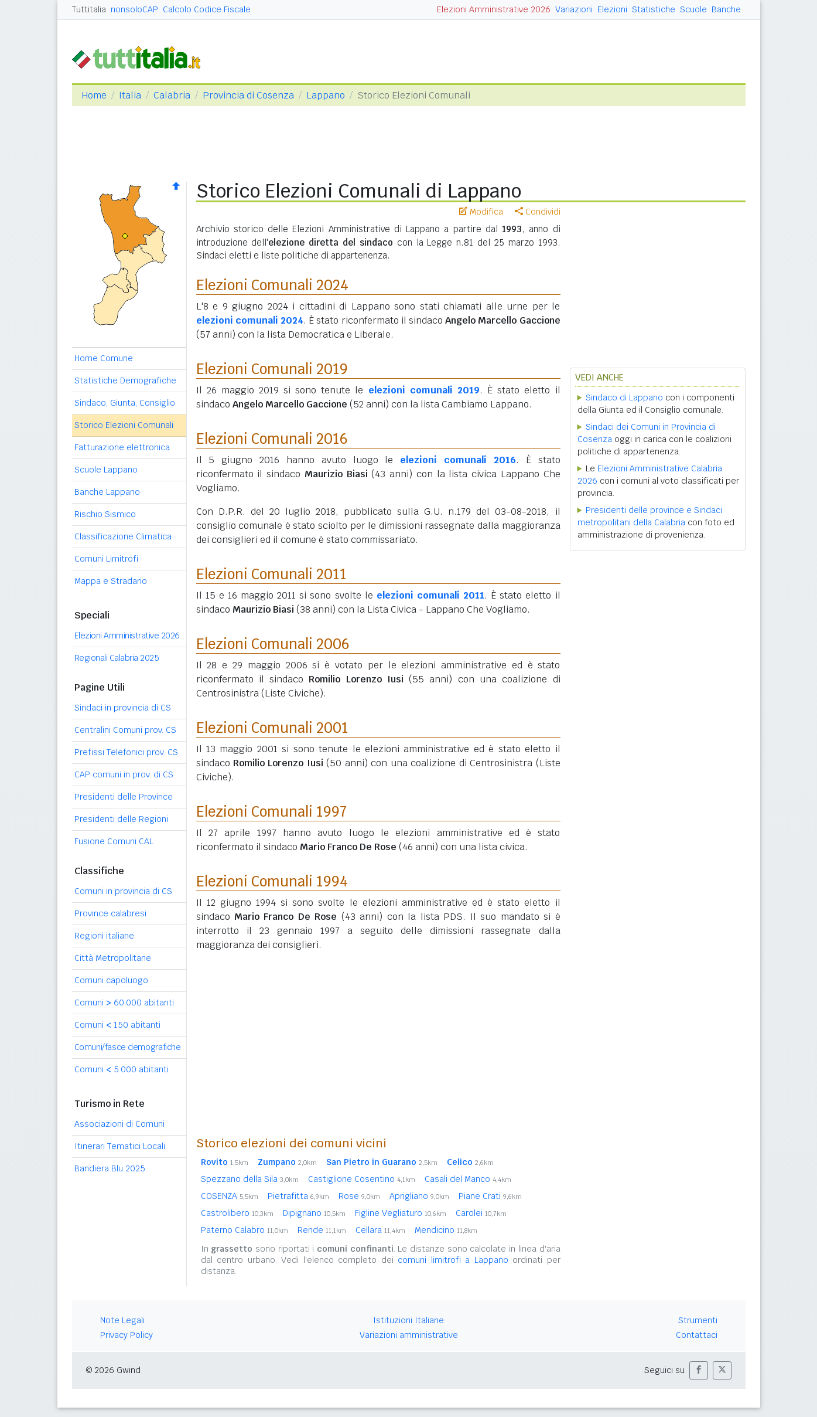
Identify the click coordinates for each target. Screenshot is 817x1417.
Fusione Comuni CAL (113, 841)
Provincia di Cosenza (248, 95)
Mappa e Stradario (110, 581)
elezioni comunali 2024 (249, 320)
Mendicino (446, 1230)
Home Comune (103, 358)
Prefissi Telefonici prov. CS (126, 752)
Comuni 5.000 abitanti (121, 1069)
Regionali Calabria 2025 (116, 658)
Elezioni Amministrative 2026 (494, 9)
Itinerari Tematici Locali (119, 1146)
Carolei (481, 1213)
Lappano (325, 95)
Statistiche (653, 9)
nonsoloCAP (134, 9)
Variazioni (574, 9)
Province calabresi (110, 913)
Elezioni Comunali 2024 (272, 285)
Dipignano (314, 1213)
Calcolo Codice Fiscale (207, 9)
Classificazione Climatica (123, 536)
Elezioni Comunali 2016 (272, 439)
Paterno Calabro (244, 1230)
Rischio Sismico (105, 514)
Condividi (537, 211)
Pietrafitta (298, 1196)
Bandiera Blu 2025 (109, 1168)
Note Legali (122, 1320)
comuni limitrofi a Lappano (453, 1260)
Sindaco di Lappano (624, 397)
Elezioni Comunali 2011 (271, 574)
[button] (698, 1370)
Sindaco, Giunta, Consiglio (124, 402)
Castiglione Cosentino (361, 1179)
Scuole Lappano (106, 469)
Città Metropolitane (112, 958)
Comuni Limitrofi (106, 558)
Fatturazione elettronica (122, 447)
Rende (322, 1230)
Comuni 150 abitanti (117, 1025)
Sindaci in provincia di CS (122, 707)
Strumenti (697, 1320)
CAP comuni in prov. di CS (123, 774)
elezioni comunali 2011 (430, 595)
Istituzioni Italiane (408, 1320)
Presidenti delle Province (123, 796)
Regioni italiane (104, 935)
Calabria (171, 95)
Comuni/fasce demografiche (127, 1047)
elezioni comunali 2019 (424, 390)
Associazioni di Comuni (119, 1124)
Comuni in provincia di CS (123, 891)
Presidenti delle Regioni (121, 819)
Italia (130, 95)
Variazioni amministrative (409, 1335)
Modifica (481, 211)
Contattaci (696, 1335)
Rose (359, 1196)
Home (94, 95)
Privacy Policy (126, 1335)
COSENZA (229, 1196)
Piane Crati (490, 1196)
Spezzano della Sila (250, 1179)
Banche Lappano (107, 492)
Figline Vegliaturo (400, 1213)
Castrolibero (237, 1213)
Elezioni (612, 9)
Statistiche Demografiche (125, 380)
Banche (726, 9)
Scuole (693, 9)
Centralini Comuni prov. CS (125, 730)
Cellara (380, 1230)
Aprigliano (419, 1196)
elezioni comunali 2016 (458, 460)
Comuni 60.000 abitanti (124, 1002)
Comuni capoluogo (111, 980)
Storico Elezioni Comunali (123, 425)
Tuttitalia (89, 9)
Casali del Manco (468, 1179)
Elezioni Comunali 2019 (272, 369)
